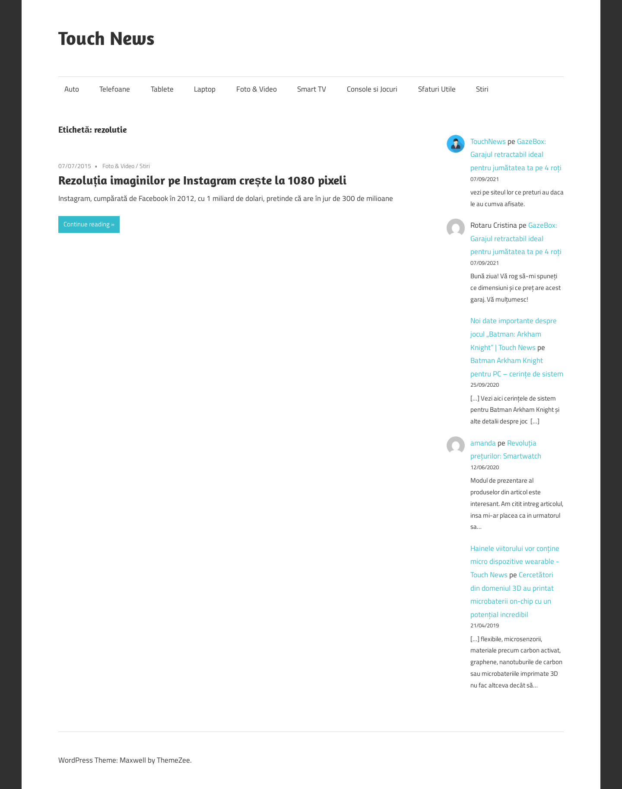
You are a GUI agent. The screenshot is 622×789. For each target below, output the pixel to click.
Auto (71, 89)
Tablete (162, 89)
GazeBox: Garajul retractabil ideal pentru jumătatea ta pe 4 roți (516, 154)
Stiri (482, 89)
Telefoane (114, 89)
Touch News (106, 38)
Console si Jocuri (372, 89)
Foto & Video (256, 89)
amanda (483, 443)
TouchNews (488, 141)
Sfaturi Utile (437, 89)
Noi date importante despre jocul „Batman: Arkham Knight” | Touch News (513, 334)
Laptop (205, 89)
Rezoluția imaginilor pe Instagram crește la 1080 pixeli (202, 180)
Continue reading (86, 224)
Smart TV (311, 89)
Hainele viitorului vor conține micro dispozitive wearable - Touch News (514, 561)
